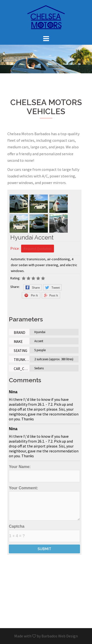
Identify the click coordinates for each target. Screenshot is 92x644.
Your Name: (44, 473)
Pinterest (31, 295)
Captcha (44, 533)
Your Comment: (44, 503)
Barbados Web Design (59, 635)
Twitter (52, 287)
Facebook (32, 287)
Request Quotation (38, 248)
